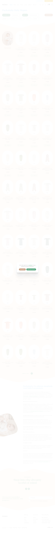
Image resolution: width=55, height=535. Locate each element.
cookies (30, 265)
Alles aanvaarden (31, 269)
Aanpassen (22, 269)
